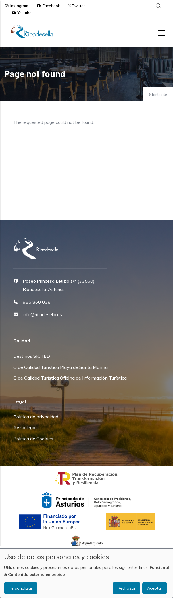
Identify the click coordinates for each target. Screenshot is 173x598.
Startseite (158, 94)
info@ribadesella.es (42, 314)
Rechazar (127, 588)
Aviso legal (24, 427)
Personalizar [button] (20, 588)
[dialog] (86, 573)
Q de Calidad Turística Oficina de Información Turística (70, 378)
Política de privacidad (35, 417)
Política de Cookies (33, 438)
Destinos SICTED (31, 356)
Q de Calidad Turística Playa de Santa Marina (60, 367)
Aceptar (154, 588)
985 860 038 (37, 302)
